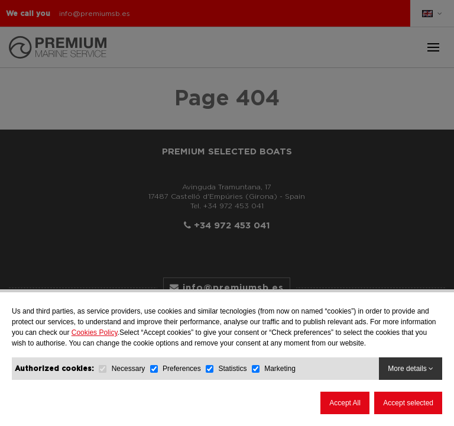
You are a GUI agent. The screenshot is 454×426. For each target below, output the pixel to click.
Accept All (345, 403)
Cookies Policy (95, 332)
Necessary (128, 368)
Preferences (182, 368)
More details (410, 368)
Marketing (280, 368)
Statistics (232, 368)
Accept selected (408, 403)
